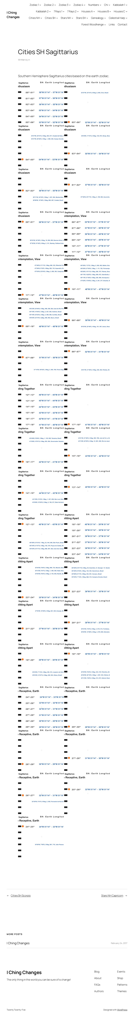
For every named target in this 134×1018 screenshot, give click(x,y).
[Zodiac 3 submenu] (70, 5)
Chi (106, 5)
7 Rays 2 (71, 11)
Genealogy (97, 18)
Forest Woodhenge (92, 24)
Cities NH (34, 18)
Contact (122, 24)
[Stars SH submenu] (87, 18)
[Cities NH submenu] (41, 18)
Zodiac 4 (78, 5)
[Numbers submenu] (100, 5)
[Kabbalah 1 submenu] (126, 5)
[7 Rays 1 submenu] (63, 11)
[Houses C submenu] (126, 11)
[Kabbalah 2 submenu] (50, 11)
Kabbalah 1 (119, 5)
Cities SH (50, 18)
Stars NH (66, 18)
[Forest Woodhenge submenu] (105, 24)
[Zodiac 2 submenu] (55, 5)
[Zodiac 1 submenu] (40, 5)
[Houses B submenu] (110, 11)
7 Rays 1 (58, 11)
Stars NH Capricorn (112, 895)
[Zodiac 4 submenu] (84, 5)
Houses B (103, 11)
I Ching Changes (13, 14)
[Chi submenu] (109, 5)
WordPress (122, 1009)
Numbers (93, 5)
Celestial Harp (117, 18)
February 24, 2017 (119, 943)
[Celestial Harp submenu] (126, 18)
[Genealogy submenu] (105, 18)
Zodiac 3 (63, 5)
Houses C (119, 11)
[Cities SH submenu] (57, 18)
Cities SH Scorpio (21, 895)
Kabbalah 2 (42, 11)
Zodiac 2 (49, 5)
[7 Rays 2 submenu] (78, 11)
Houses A (87, 11)
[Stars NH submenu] (72, 18)
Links (112, 24)
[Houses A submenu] (94, 11)
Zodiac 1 (34, 5)
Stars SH (81, 18)
